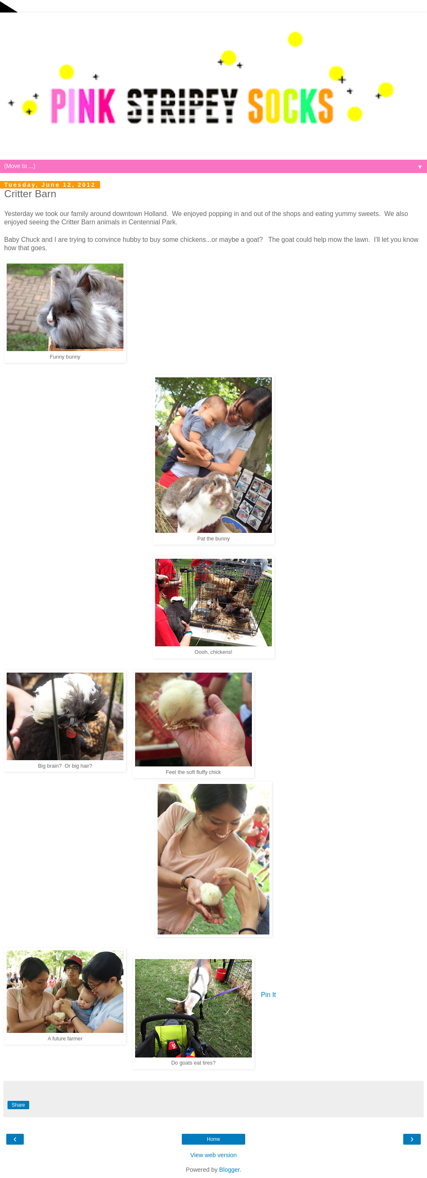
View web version (213, 1155)
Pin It (268, 994)
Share (18, 1105)
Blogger (229, 1169)
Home (213, 1139)
